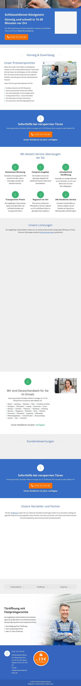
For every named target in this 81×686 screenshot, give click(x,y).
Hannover (27, 409)
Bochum (10, 411)
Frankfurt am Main (43, 404)
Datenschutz (40, 684)
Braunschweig (40, 416)
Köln (33, 404)
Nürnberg (36, 409)
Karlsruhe (11, 413)
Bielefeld (28, 411)
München (26, 404)
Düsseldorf (20, 406)
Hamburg (17, 404)
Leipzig (28, 406)
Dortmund (36, 406)
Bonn (35, 411)
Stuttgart (11, 406)
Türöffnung (14, 513)
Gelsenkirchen (28, 416)
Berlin (10, 404)
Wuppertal (19, 411)
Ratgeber (31, 684)
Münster (42, 411)
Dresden (18, 409)
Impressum (49, 684)
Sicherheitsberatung (47, 232)
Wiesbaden (39, 413)
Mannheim (20, 413)
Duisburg (44, 409)
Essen (45, 406)
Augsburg (29, 413)
